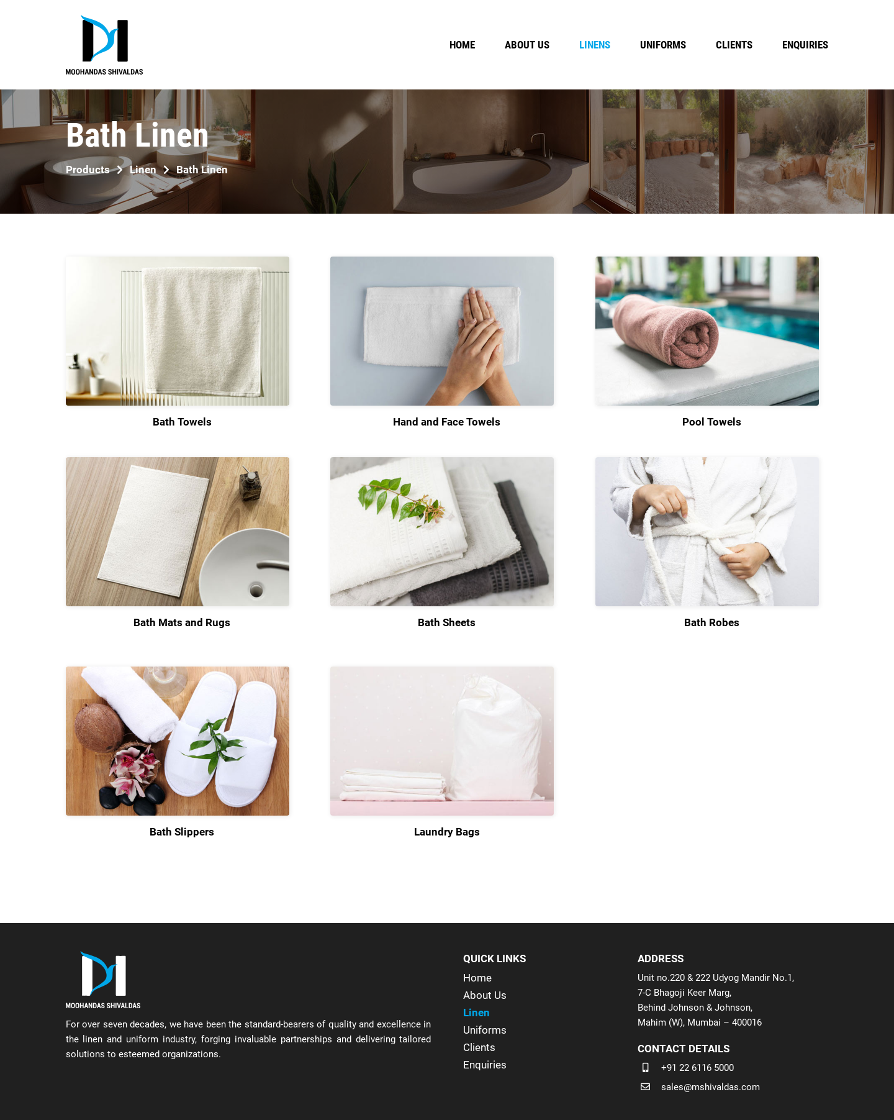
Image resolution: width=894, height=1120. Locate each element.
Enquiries (485, 1065)
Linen (476, 1012)
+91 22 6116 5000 (697, 1067)
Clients (479, 1047)
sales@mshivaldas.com (710, 1087)
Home (477, 978)
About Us (485, 995)
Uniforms (485, 1030)
